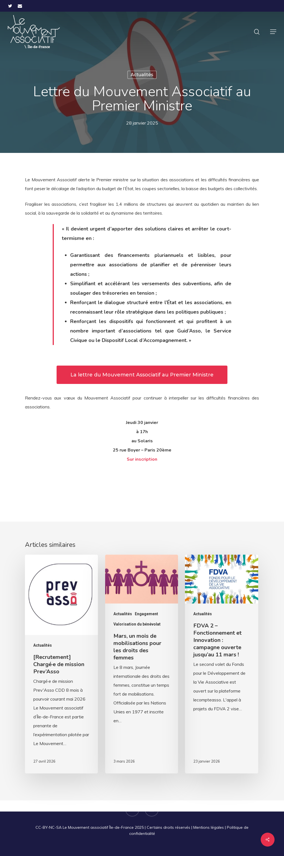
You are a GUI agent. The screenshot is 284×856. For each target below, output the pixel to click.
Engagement (146, 614)
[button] (273, 31)
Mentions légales (208, 827)
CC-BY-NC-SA (49, 827)
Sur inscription (142, 459)
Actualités (142, 74)
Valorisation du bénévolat (137, 624)
